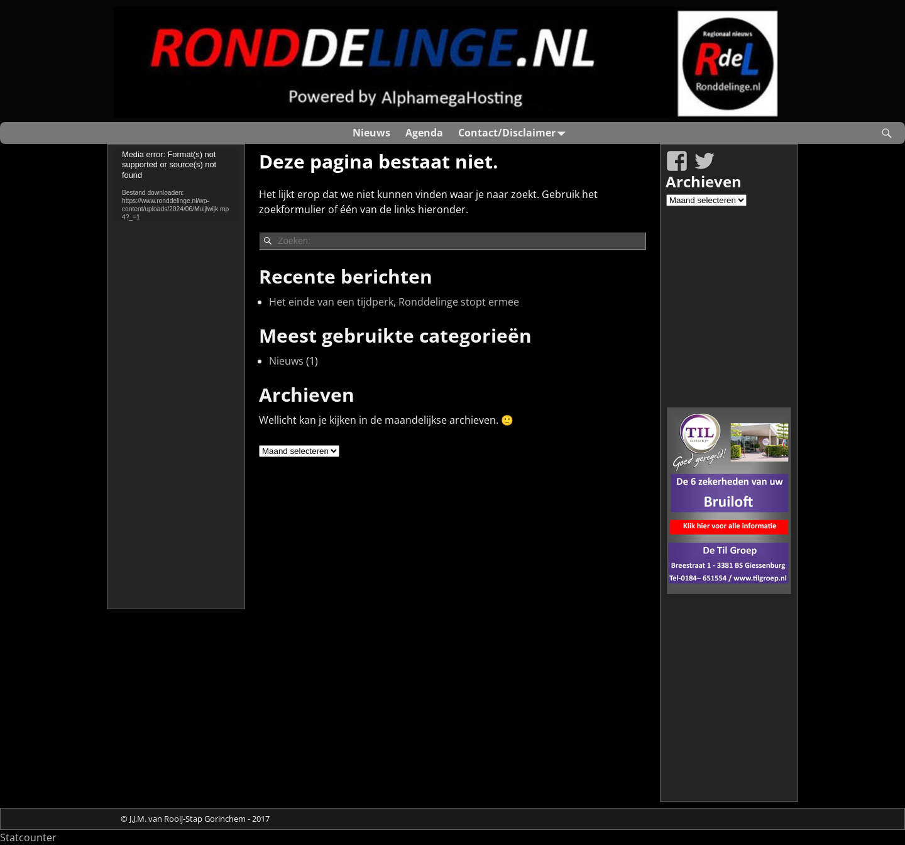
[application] (175, 185)
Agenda (424, 133)
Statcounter (28, 837)
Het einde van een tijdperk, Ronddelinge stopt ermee (394, 302)
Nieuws (371, 133)
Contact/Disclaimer (514, 133)
